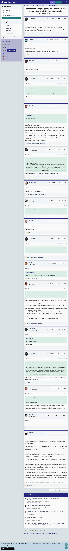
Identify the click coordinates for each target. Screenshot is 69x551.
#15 (66, 393)
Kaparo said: (28, 158)
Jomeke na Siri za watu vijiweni (35, 517)
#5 (66, 111)
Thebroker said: (29, 248)
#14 (66, 358)
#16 (66, 420)
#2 (66, 45)
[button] (63, 2)
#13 (66, 334)
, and (34, 34)
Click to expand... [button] (46, 170)
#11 (66, 268)
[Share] (65, 24)
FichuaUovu (6, 13)
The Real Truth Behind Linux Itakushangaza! (38, 505)
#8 (66, 205)
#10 (66, 243)
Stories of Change (8, 15)
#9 (66, 226)
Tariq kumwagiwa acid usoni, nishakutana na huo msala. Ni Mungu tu (45, 523)
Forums (22, 2)
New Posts (36, 2)
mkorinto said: (29, 88)
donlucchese (42, 13)
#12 (66, 288)
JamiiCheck (6, 10)
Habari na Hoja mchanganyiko (33, 502)
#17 (66, 438)
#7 (66, 187)
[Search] (66, 2)
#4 (66, 83)
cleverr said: (28, 338)
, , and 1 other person (40, 55)
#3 (66, 66)
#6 (66, 154)
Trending (28, 2)
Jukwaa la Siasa (30, 514)
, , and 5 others (36, 143)
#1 (66, 23)
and (31, 100)
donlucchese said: (30, 209)
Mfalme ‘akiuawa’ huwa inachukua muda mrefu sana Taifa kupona (45, 511)
